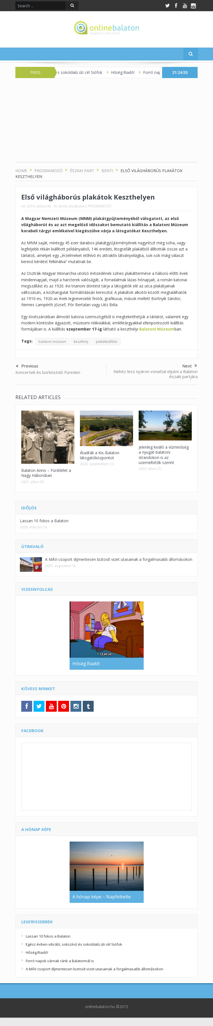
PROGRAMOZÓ (99, 206)
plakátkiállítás (106, 341)
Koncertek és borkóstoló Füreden (47, 372)
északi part (77, 206)
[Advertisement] (106, 123)
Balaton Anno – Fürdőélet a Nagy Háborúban (46, 473)
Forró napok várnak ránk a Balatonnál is (60, 960)
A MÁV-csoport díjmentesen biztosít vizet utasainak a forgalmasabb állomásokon (118, 559)
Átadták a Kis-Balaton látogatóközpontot (99, 455)
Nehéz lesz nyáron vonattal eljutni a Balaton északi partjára (155, 374)
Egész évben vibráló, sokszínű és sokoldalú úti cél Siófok (74, 944)
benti (63, 206)
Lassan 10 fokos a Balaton (44, 520)
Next (189, 366)
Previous (27, 366)
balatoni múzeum (52, 341)
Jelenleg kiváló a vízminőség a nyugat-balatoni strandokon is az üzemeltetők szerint (164, 454)
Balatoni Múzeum (156, 329)
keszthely (81, 341)
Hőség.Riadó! (128, 72)
